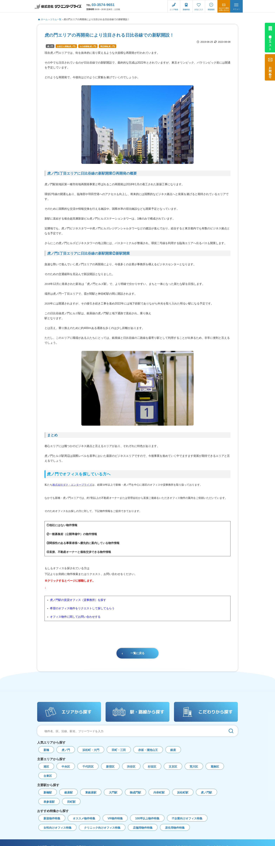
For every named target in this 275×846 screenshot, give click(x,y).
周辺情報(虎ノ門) (107, 46)
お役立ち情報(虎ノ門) (66, 46)
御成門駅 (135, 792)
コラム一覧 (55, 19)
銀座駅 (68, 792)
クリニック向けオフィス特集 (102, 827)
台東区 (47, 775)
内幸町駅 (159, 792)
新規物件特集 (51, 818)
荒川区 (194, 766)
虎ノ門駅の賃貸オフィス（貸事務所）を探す (78, 599)
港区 (46, 766)
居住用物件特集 (175, 827)
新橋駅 (47, 792)
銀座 (173, 749)
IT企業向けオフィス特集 (187, 818)
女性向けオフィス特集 (57, 827)
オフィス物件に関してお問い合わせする (75, 616)
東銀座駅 (90, 792)
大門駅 (113, 792)
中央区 (66, 766)
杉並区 (152, 766)
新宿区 (110, 766)
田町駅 (71, 801)
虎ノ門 (50, 46)
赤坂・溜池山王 (148, 749)
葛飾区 (215, 766)
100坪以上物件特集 (147, 818)
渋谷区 (131, 766)
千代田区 (88, 766)
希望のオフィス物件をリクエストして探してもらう (82, 608)
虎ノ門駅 (206, 792)
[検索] (231, 730)
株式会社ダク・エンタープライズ (72, 484)
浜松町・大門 (90, 749)
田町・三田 (119, 749)
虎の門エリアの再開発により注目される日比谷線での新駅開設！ (97, 19)
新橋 (46, 749)
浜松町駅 (182, 792)
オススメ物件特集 (84, 818)
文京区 (173, 766)
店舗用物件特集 (143, 827)
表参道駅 (49, 801)
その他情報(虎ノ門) (87, 46)
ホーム (43, 19)
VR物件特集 (115, 818)
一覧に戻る (137, 653)
